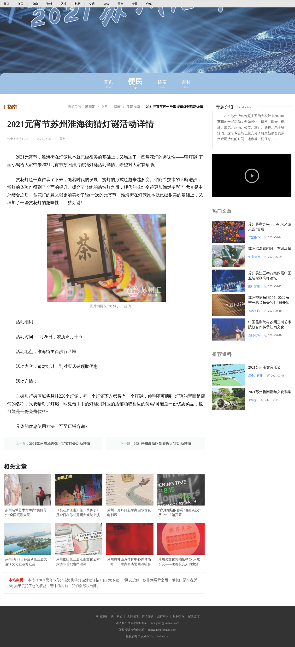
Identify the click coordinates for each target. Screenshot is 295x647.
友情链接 (147, 616)
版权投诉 (178, 616)
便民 (21, 4)
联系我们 (132, 616)
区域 (63, 4)
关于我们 (116, 616)
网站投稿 (101, 616)
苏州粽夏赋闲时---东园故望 (269, 249)
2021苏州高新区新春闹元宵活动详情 (162, 444)
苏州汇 (90, 107)
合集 (149, 4)
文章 (104, 107)
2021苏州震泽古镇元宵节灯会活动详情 (59, 444)
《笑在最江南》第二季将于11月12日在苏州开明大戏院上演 (78, 512)
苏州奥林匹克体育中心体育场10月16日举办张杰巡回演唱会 (129, 562)
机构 (78, 4)
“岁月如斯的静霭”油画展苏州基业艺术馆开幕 (179, 512)
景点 (120, 4)
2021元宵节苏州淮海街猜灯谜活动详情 (174, 107)
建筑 (106, 4)
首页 (6, 4)
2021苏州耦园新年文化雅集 (269, 392)
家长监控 (194, 616)
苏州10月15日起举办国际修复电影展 (129, 512)
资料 (49, 4)
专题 (135, 4)
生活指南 (133, 107)
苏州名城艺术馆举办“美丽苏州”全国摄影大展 (26, 512)
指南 (35, 4)
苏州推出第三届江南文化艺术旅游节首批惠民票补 (78, 562)
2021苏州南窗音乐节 (264, 367)
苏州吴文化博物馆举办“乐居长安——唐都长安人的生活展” (179, 562)
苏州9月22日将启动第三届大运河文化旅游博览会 (26, 562)
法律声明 (163, 616)
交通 (92, 4)
